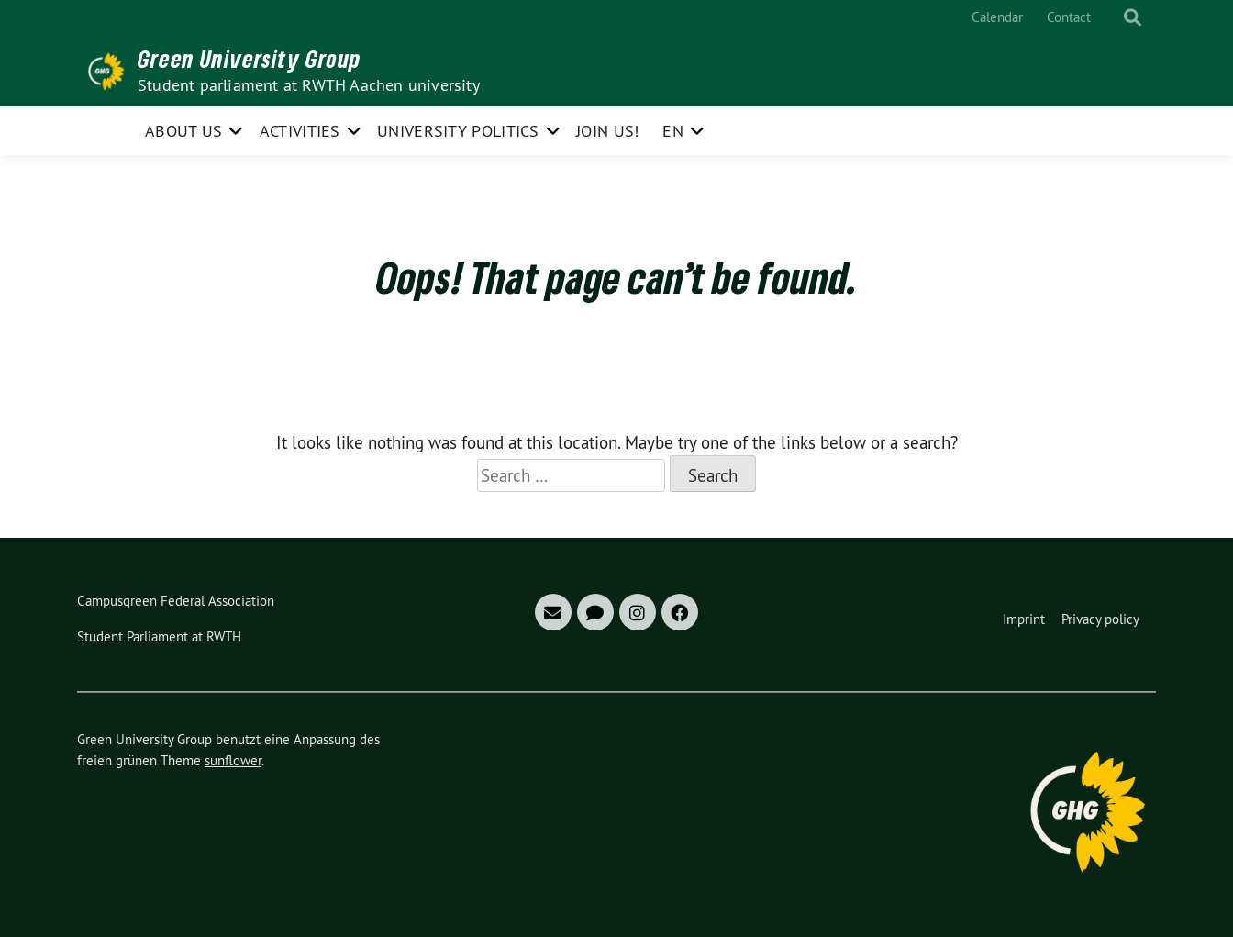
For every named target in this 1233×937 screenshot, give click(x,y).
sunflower (233, 760)
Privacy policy (1100, 619)
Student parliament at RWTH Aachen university (309, 84)
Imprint (1024, 619)
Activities (300, 130)
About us (183, 130)
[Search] (1115, 18)
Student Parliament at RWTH (159, 636)
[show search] (1132, 18)
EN (672, 130)
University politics (458, 130)
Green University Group (249, 59)
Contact (1069, 17)
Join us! (607, 130)
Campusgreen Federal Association (175, 600)
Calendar (997, 17)
